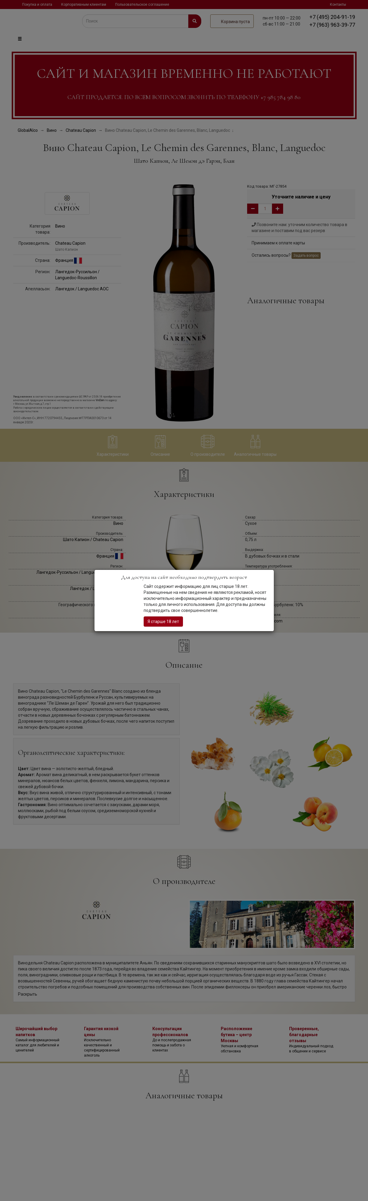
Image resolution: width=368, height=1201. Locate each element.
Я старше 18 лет (163, 621)
